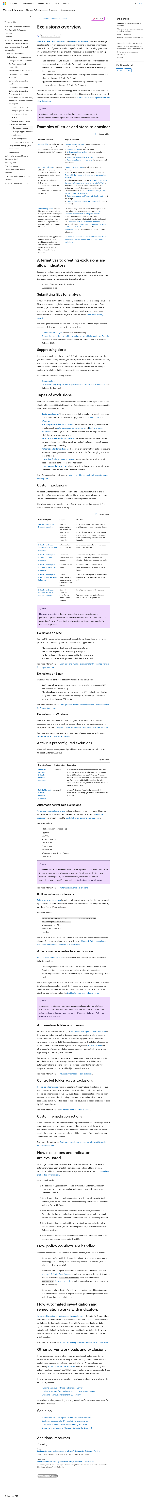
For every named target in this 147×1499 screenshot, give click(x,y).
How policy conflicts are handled (129, 43)
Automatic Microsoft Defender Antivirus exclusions (42, 774)
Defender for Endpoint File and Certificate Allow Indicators (47, 577)
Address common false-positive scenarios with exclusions (66, 1417)
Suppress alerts (48, 381)
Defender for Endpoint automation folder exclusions (46, 557)
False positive (43, 144)
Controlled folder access (47, 1086)
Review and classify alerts (75, 144)
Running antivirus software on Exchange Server (62, 1387)
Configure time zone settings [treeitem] (22, 142)
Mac (92, 417)
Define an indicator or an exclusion (80, 160)
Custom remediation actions (54, 466)
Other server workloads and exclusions (127, 53)
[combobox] (17, 22)
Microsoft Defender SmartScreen (56, 1274)
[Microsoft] (4, 3)
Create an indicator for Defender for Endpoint (84, 201)
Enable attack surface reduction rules (83, 992)
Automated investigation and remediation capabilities (60, 1316)
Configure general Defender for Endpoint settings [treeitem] (21, 112)
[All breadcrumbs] (39, 19)
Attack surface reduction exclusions (58, 438)
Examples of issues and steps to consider (129, 24)
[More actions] (108, 19)
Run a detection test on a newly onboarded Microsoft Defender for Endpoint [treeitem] (21, 100)
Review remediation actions (77, 152)
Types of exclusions (124, 34)
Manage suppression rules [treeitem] (23, 131)
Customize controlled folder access (75, 1109)
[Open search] (135, 3)
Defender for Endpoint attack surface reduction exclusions (47, 547)
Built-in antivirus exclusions (49, 900)
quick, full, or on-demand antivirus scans (82, 817)
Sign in (141, 3)
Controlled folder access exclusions (58, 459)
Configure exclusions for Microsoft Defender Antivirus (65, 1420)
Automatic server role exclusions (51, 810)
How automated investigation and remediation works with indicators (130, 47)
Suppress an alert (73, 149)
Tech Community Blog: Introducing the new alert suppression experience (73, 384)
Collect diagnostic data (75, 167)
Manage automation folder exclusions (76, 1073)
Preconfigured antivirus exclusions (57, 424)
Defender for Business (78, 41)
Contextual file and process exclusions (53, 736)
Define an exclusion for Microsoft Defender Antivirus (86, 196)
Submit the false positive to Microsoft (81, 157)
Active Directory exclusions (89, 880)
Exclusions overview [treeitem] (21, 128)
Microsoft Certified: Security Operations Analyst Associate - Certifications (65, 1461)
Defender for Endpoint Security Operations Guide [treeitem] (17, 157)
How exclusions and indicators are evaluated (130, 38)
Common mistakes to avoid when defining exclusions (65, 1424)
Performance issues (45, 167)
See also (120, 57)
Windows (46, 421)
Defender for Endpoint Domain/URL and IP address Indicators (46, 592)
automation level (94, 1045)
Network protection (48, 614)
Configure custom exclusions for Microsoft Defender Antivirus (81, 727)
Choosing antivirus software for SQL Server (60, 1394)
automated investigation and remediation (88, 1031)
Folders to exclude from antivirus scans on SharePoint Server (68, 1391)
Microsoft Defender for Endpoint (55, 18)
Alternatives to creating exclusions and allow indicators (130, 30)
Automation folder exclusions (55, 448)
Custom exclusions (50, 414)
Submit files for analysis (52, 332)
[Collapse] (30, 16)
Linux (97, 417)
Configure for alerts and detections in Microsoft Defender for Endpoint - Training (68, 1451)
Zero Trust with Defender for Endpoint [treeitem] (15, 31)
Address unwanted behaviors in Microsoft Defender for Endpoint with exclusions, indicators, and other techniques (86, 239)
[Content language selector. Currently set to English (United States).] (14, 1495)
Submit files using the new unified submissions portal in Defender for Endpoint (75, 336)
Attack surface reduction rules (50, 957)
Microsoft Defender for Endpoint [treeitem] (17, 26)
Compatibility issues (45, 208)
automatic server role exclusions (71, 428)
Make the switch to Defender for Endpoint (84, 221)
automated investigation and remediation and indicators (84, 1342)
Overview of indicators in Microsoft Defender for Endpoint (67, 1427)
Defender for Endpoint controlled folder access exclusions (47, 567)
